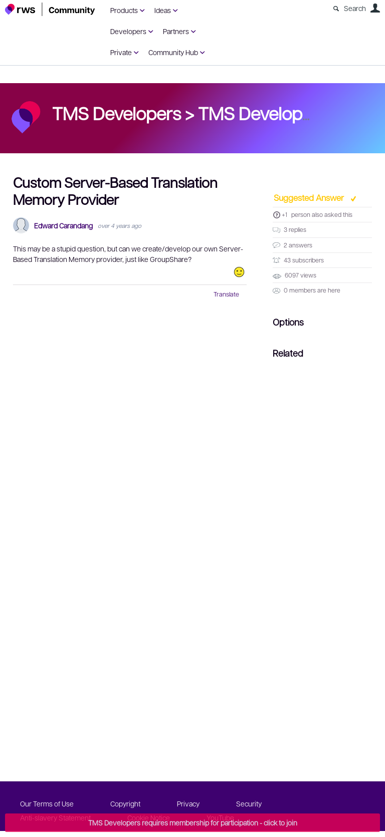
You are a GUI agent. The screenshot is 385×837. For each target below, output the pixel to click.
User (375, 8)
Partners (176, 31)
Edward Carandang (63, 225)
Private (121, 52)
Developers (128, 31)
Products (124, 10)
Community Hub (173, 52)
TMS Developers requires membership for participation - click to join (192, 822)
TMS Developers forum (288, 112)
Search (355, 8)
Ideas (162, 10)
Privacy (188, 803)
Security (249, 803)
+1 (284, 214)
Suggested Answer (310, 197)
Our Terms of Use (47, 803)
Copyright (125, 803)
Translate (226, 294)
